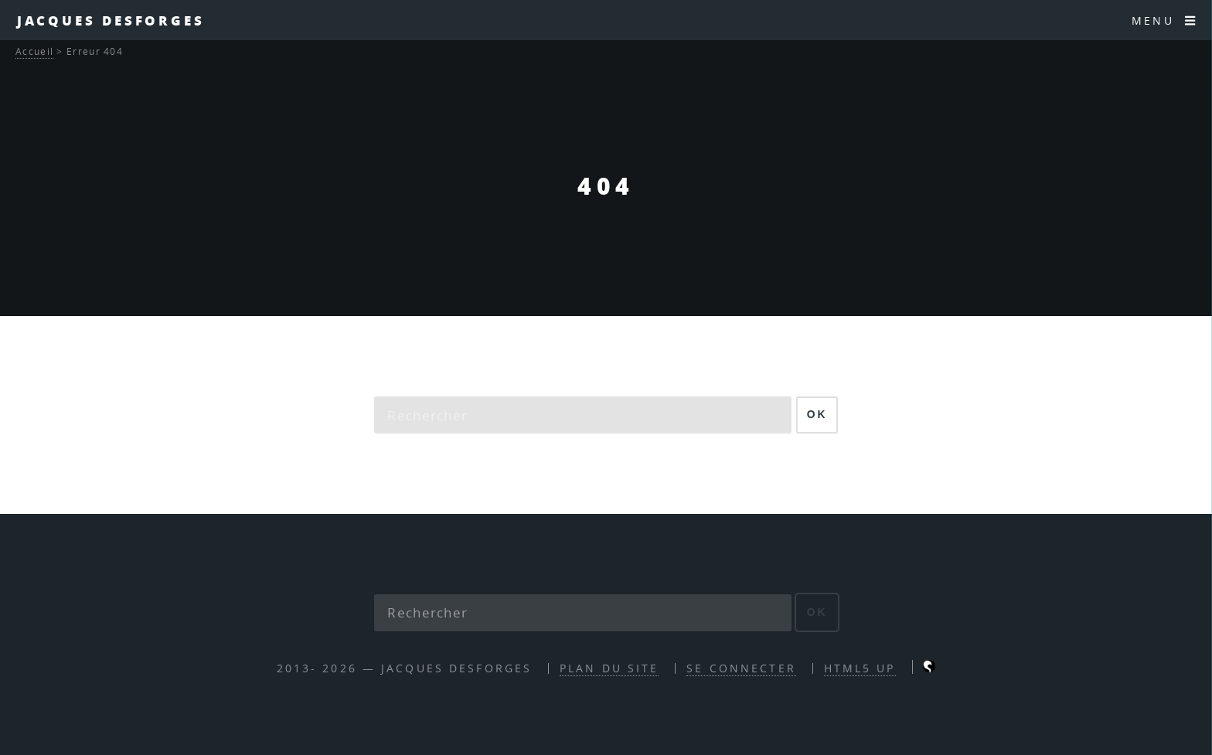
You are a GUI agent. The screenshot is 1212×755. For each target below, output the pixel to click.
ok (817, 414)
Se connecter (740, 668)
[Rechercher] (583, 415)
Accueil (34, 51)
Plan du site (609, 668)
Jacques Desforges (111, 20)
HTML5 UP (860, 668)
